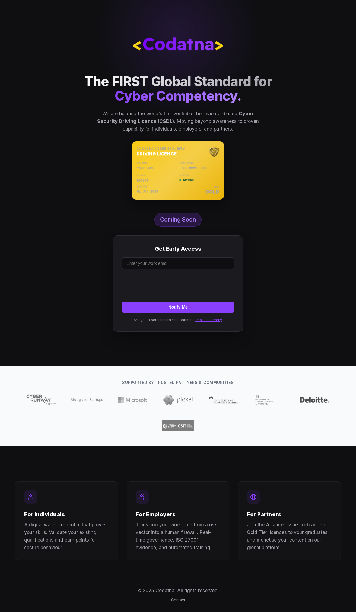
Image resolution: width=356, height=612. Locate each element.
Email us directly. (209, 320)
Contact (178, 600)
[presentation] (178, 284)
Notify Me (178, 307)
